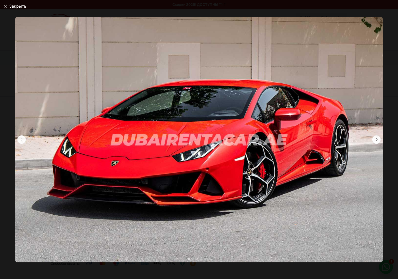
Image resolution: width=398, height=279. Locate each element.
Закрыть (17, 6)
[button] (376, 139)
